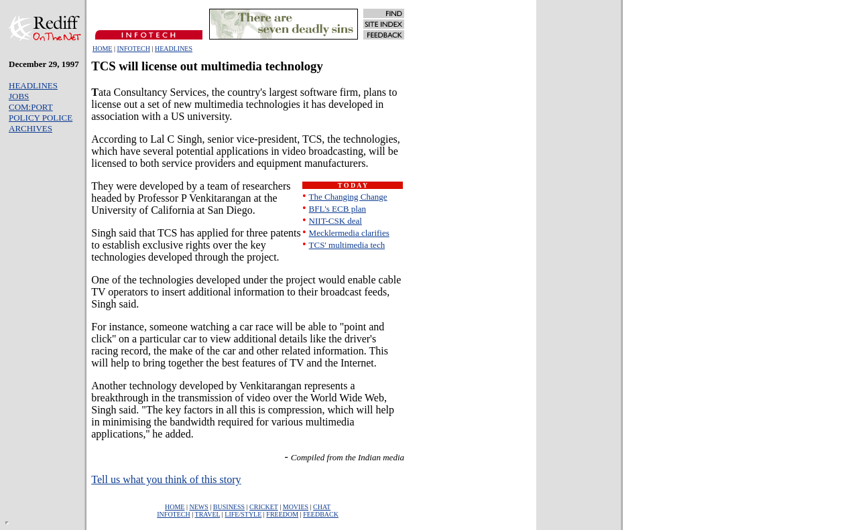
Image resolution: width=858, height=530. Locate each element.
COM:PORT (31, 107)
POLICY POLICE (40, 118)
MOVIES (295, 507)
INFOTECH (133, 48)
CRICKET (263, 507)
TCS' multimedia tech (347, 245)
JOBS (19, 96)
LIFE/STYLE (243, 514)
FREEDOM (282, 514)
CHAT (321, 507)
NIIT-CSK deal (335, 221)
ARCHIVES (30, 128)
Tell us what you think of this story (166, 479)
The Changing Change (348, 197)
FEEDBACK (321, 514)
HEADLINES (173, 48)
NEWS (198, 507)
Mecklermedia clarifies (349, 233)
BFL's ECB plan (337, 209)
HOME (102, 48)
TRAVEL (208, 514)
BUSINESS (229, 507)
